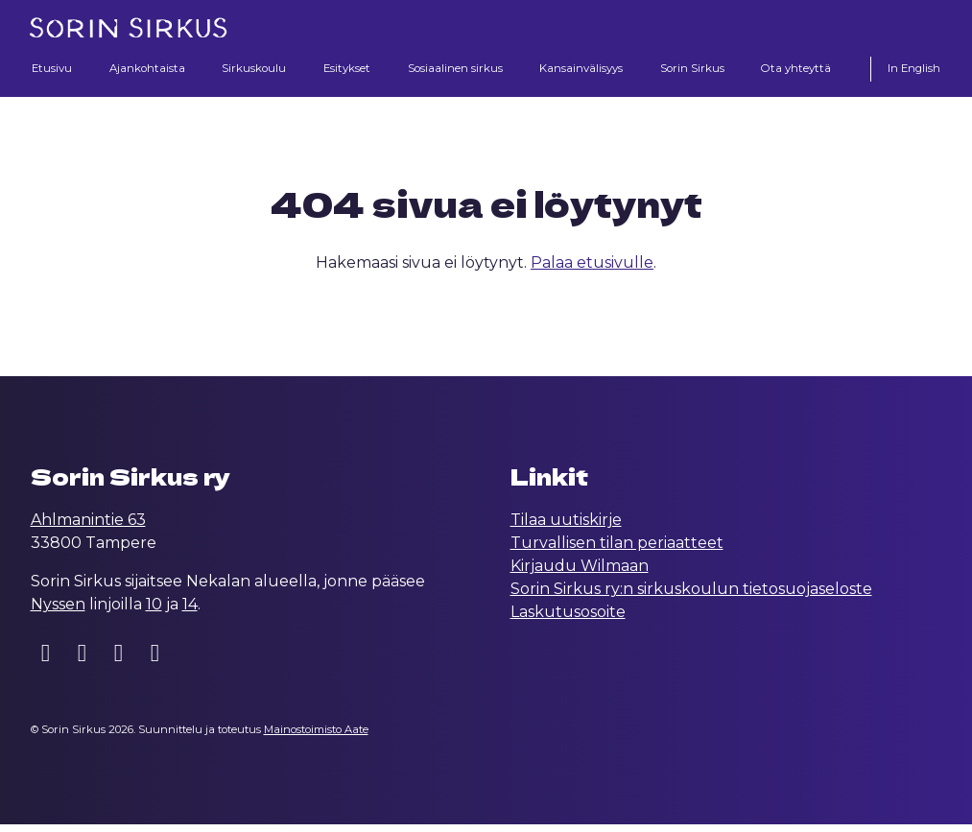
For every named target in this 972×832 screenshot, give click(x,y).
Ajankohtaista (145, 69)
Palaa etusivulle (592, 270)
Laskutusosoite (568, 619)
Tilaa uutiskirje (566, 527)
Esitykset (342, 69)
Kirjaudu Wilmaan (579, 573)
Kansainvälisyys (581, 69)
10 (154, 612)
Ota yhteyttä (797, 69)
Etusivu (53, 69)
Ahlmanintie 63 (88, 527)
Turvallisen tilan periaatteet (616, 550)
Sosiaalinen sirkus (452, 69)
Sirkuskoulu (252, 69)
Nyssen (58, 612)
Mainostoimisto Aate (316, 737)
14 (190, 612)
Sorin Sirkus (693, 69)
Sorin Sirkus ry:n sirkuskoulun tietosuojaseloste (691, 596)
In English (912, 69)
